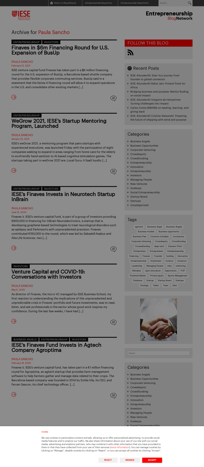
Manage (129, 460)
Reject (108, 460)
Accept (152, 460)
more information (120, 447)
